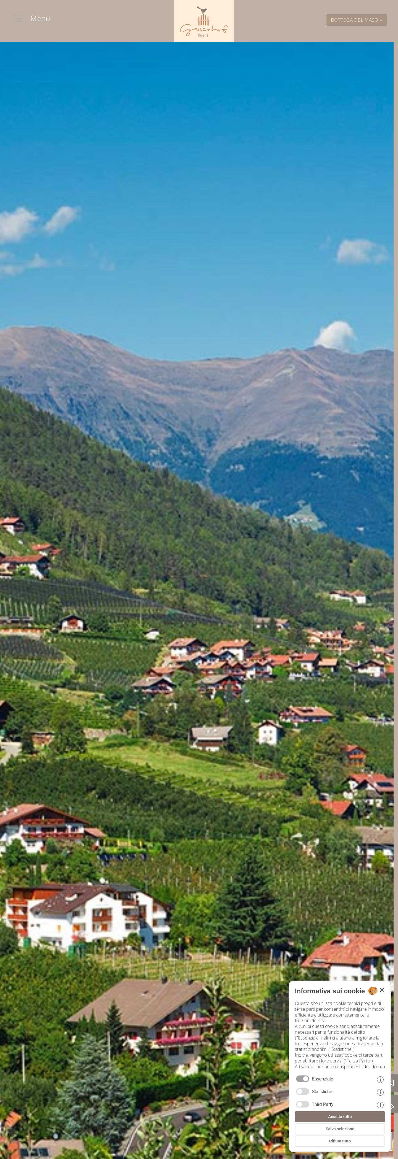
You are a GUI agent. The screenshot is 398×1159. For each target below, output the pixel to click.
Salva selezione (340, 1129)
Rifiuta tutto (340, 1141)
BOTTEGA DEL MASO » (356, 20)
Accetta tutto (340, 1116)
